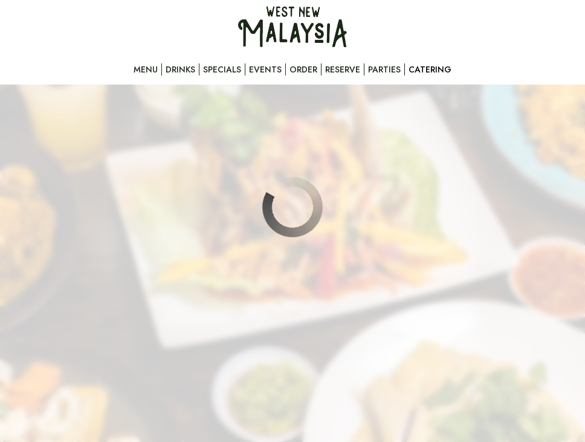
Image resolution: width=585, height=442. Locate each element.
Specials (222, 69)
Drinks (180, 69)
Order (303, 69)
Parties (384, 69)
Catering (430, 69)
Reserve (342, 69)
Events (265, 69)
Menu (146, 69)
